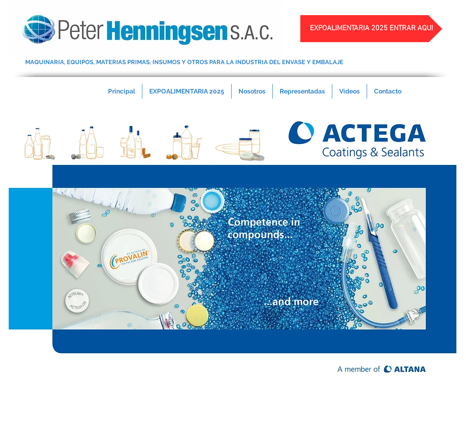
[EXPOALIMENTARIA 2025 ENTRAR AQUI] (371, 28)
